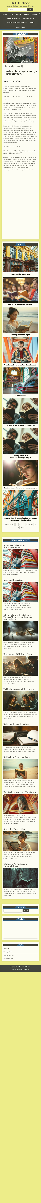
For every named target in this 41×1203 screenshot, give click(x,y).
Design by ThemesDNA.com (20, 969)
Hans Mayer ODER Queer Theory (18, 654)
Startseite (5, 14)
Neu (12, 14)
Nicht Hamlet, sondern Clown (16, 724)
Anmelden (6, 948)
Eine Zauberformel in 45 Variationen (19, 792)
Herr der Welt (13, 66)
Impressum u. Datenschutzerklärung (17, 23)
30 (35, 524)
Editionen (18, 14)
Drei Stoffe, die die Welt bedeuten (20, 304)
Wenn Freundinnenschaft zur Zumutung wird (20, 365)
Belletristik (35, 14)
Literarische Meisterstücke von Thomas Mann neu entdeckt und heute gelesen (18, 617)
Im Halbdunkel (20, 395)
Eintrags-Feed (7, 952)
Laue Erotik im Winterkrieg (20, 274)
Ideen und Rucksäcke (13, 580)
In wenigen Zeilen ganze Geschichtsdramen (14, 546)
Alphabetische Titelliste (13, 18)
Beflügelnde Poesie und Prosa (16, 757)
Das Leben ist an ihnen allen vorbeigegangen (20, 488)
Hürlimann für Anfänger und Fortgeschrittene (16, 865)
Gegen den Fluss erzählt (14, 829)
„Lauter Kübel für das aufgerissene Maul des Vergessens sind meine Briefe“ (20, 519)
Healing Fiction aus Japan (20, 335)
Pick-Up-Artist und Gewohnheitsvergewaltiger (20, 457)
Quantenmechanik (20, 27)
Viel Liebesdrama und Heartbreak (18, 689)
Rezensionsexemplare (28, 18)
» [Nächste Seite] (18, 527)
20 (32, 524)
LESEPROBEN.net (20, 2)
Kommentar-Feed (8, 955)
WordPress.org (8, 958)
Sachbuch (26, 14)
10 (29, 524)
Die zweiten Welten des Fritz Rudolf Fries (20, 425)
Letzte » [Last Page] (23, 527)
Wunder (32, 23)
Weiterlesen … (15, 574)
